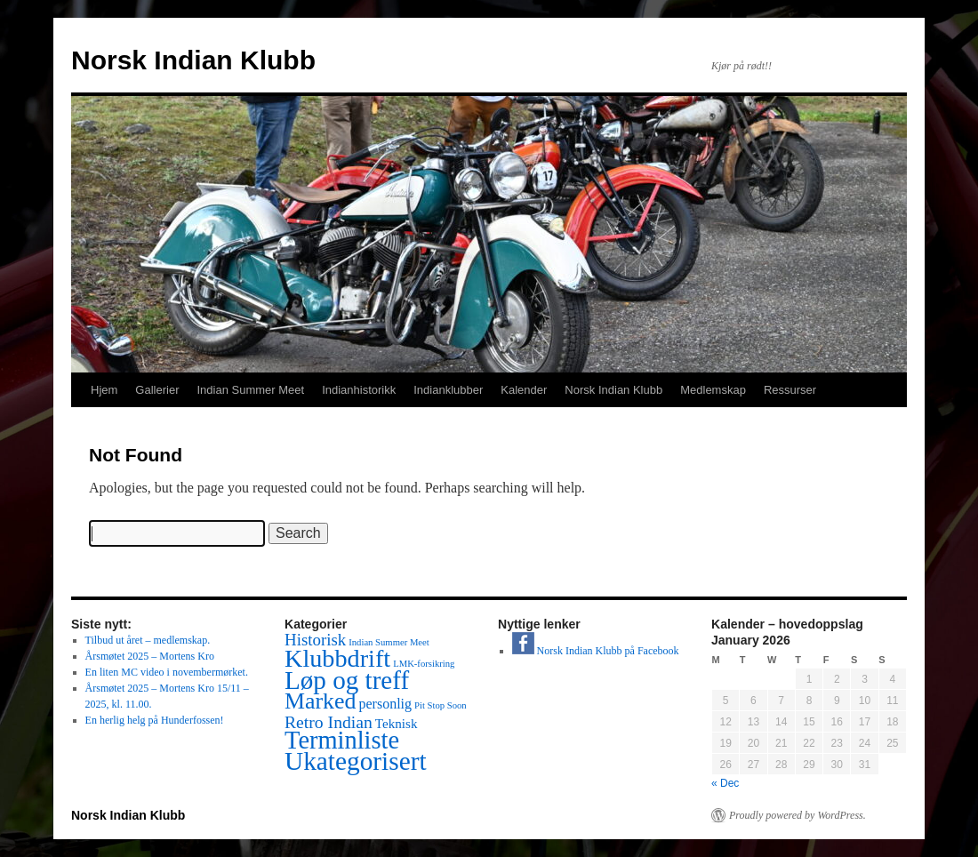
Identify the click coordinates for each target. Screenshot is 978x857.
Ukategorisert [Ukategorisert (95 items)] (356, 761)
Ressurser (790, 389)
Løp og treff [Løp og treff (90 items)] (347, 680)
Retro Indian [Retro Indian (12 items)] (329, 722)
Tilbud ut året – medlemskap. (148, 640)
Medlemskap (713, 389)
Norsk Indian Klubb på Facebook (595, 651)
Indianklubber (448, 389)
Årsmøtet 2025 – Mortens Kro (149, 656)
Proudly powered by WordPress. (797, 815)
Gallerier (157, 389)
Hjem (104, 389)
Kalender (524, 389)
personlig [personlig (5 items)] (385, 703)
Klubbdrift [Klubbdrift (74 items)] (337, 658)
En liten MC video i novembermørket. (166, 672)
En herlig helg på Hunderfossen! (154, 720)
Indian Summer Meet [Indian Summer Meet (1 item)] (389, 642)
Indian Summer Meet (250, 389)
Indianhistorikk (359, 389)
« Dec (725, 783)
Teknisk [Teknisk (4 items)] (396, 724)
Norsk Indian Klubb (193, 60)
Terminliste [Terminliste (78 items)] (342, 740)
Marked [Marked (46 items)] (320, 701)
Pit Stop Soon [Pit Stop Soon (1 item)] (440, 705)
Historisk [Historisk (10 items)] (315, 639)
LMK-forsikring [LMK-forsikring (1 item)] (423, 664)
